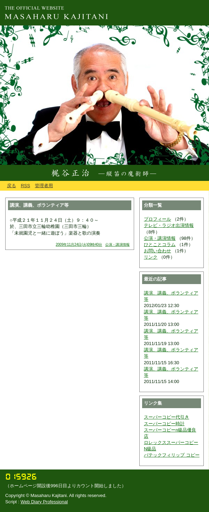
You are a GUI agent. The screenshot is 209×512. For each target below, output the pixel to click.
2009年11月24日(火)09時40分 (79, 244)
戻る (11, 185)
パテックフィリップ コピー (172, 455)
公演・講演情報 (117, 244)
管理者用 (44, 185)
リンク (150, 257)
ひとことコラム (160, 244)
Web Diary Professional (44, 501)
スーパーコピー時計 (164, 423)
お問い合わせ (157, 250)
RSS (25, 185)
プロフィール (157, 219)
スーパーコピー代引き (166, 417)
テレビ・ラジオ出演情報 (169, 225)
